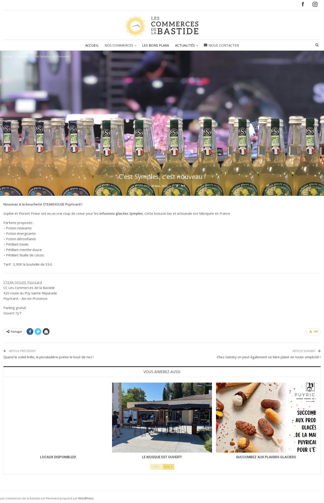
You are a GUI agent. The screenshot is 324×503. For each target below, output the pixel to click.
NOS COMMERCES (118, 45)
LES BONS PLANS (155, 45)
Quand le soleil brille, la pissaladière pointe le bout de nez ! (48, 357)
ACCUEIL (90, 45)
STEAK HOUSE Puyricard (22, 282)
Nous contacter (222, 45)
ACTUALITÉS (186, 45)
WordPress (86, 498)
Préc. (156, 466)
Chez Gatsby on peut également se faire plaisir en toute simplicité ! (269, 357)
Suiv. (168, 466)
